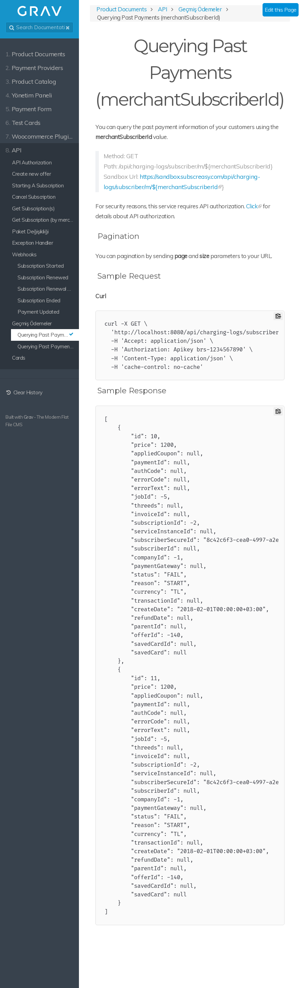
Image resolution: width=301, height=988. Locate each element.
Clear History (24, 392)
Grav (28, 417)
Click (252, 206)
